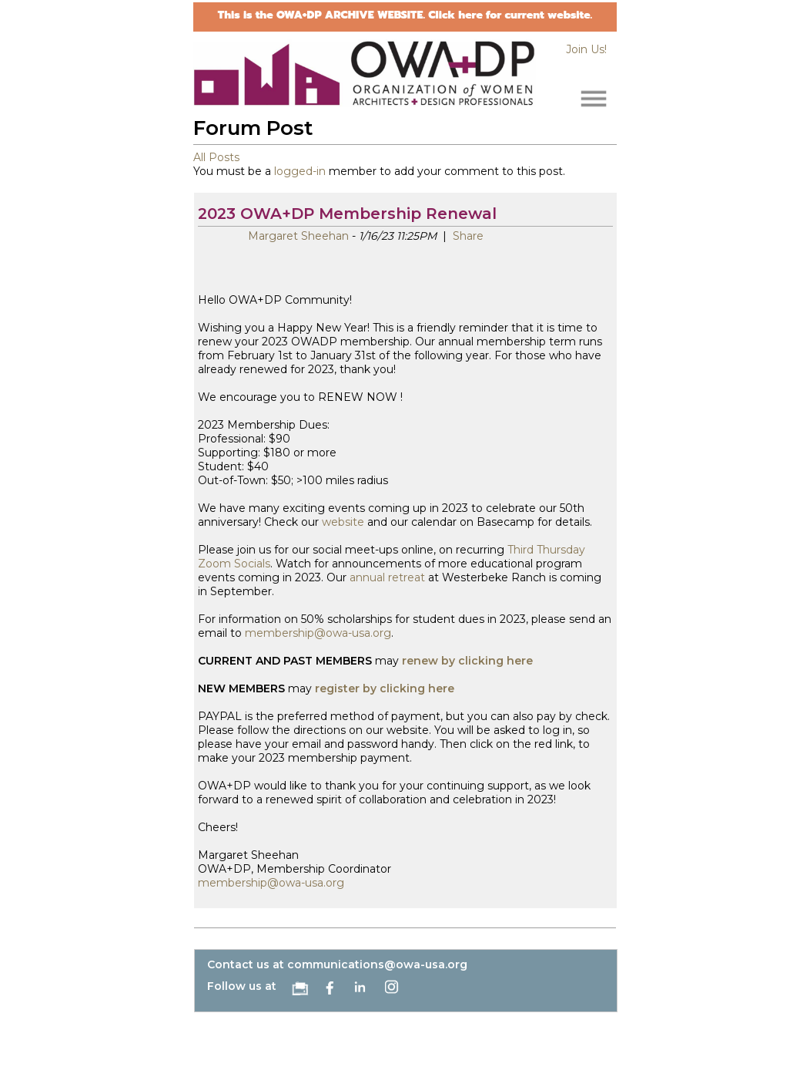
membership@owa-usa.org (318, 633)
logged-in (300, 171)
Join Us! (586, 49)
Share (467, 236)
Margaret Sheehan (298, 236)
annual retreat (387, 577)
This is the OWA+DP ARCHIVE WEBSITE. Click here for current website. (405, 15)
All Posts (216, 157)
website (343, 522)
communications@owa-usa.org (377, 964)
